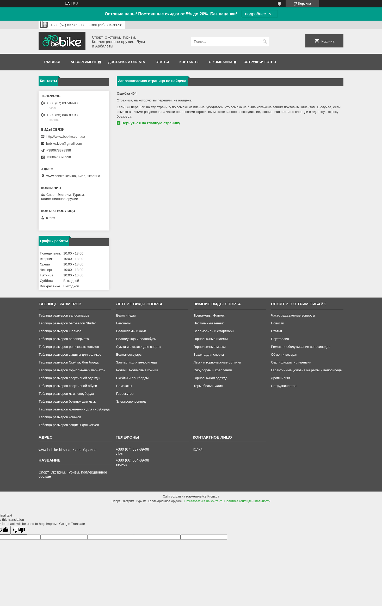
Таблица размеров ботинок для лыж (67, 401)
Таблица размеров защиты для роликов (70, 354)
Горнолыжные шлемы (211, 339)
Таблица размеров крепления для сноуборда (74, 409)
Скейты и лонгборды (132, 378)
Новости (277, 323)
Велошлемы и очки (131, 331)
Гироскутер (124, 394)
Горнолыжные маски (210, 347)
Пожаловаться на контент (203, 501)
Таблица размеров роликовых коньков (69, 347)
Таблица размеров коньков (60, 417)
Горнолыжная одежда (211, 378)
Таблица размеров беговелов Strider (67, 323)
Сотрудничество (260, 62)
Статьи (162, 62)
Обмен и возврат (284, 354)
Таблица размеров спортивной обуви (68, 386)
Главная (52, 62)
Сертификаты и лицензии (291, 362)
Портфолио (280, 339)
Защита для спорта (209, 354)
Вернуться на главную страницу (150, 123)
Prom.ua (213, 496)
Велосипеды (125, 315)
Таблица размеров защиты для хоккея (69, 425)
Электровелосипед (131, 401)
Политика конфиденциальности (247, 501)
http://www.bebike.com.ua (65, 136)
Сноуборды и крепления (213, 370)
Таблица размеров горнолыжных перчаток (72, 370)
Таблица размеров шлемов (60, 331)
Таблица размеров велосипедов (64, 315)
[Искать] (264, 41)
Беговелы (123, 323)
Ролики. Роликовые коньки (137, 370)
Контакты (189, 62)
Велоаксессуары (129, 354)
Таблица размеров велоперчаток (64, 339)
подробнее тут (259, 14)
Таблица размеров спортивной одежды (69, 378)
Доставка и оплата (126, 62)
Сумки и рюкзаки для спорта (138, 347)
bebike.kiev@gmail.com (64, 144)
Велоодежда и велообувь (136, 339)
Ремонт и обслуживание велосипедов (300, 347)
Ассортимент (84, 62)
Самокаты (124, 386)
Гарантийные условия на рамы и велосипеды (306, 370)
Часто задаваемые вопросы (293, 315)
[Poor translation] (19, 530)
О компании (220, 62)
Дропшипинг (280, 378)
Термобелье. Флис (208, 386)
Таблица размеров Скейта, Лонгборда (68, 362)
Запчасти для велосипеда (136, 362)
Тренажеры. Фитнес (209, 315)
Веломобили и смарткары (214, 331)
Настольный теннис (209, 323)
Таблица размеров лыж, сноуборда (66, 394)
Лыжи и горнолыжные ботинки (217, 362)
